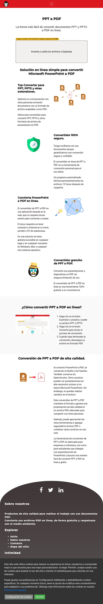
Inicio (14, 536)
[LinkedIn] (61, 491)
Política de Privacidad (15, 590)
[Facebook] (41, 491)
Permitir (40, 597)
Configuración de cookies (19, 597)
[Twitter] (51, 491)
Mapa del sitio (19, 546)
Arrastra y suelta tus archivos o (51, 51)
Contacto (16, 543)
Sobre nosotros (20, 540)
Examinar (67, 51)
